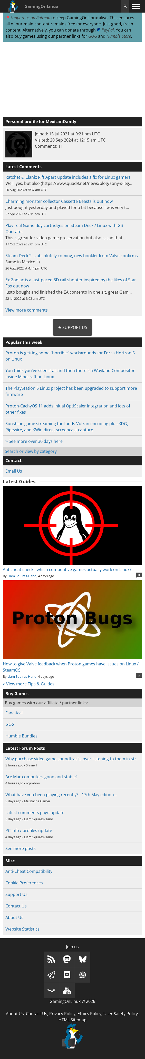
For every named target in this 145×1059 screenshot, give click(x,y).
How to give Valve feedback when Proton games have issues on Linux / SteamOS (72, 664)
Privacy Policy (62, 1013)
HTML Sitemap (72, 1020)
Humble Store (119, 36)
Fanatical (14, 713)
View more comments (26, 310)
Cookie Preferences (24, 883)
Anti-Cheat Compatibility (28, 871)
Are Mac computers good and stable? (41, 777)
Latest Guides (19, 481)
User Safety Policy (120, 1013)
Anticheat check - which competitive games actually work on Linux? (72, 566)
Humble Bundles (21, 736)
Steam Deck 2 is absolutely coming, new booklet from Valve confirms (71, 255)
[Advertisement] (72, 79)
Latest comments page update (34, 812)
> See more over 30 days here (34, 441)
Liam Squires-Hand (21, 576)
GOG (92, 36)
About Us (14, 917)
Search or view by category (31, 451)
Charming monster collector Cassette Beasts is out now (59, 201)
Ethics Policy (89, 1013)
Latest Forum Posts (25, 748)
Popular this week (23, 342)
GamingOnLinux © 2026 (72, 1001)
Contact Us (16, 906)
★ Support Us (72, 327)
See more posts (20, 848)
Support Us (16, 894)
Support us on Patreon (27, 18)
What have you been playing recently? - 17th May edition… (61, 794)
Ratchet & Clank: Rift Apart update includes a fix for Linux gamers (68, 177)
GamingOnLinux (41, 6)
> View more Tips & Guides (28, 684)
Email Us (13, 471)
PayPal (105, 30)
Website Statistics (22, 929)
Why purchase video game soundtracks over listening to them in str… (72, 759)
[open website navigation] (135, 6)
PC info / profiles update (28, 830)
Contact (13, 460)
